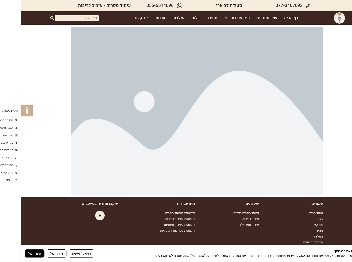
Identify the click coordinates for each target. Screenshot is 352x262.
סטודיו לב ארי (208, 5)
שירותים (246, 18)
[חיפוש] (31, 18)
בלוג (175, 18)
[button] (6, 110)
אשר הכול (13, 253)
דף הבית (271, 18)
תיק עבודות (216, 18)
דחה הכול (35, 253)
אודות (140, 18)
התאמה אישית (60, 253)
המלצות (158, 18)
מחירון (191, 18)
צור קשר (121, 18)
